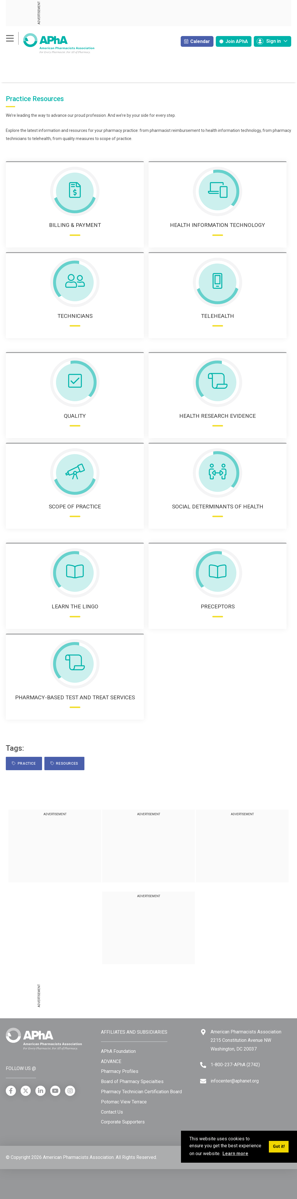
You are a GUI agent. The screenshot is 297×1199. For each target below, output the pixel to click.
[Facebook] (11, 1091)
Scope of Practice (75, 506)
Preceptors (218, 606)
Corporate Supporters (123, 1122)
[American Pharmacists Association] (50, 43)
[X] (26, 1091)
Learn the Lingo (75, 606)
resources (64, 763)
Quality (75, 416)
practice (24, 763)
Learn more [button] (235, 1153)
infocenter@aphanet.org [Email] (235, 1081)
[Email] (203, 1081)
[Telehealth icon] (217, 282)
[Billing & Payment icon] (75, 191)
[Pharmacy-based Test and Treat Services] (75, 664)
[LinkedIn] (40, 1091)
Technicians (75, 316)
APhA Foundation (118, 1051)
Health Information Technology (217, 225)
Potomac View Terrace (124, 1102)
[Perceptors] (217, 573)
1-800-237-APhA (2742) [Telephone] (235, 1064)
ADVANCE (111, 1061)
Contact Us (112, 1112)
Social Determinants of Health (217, 506)
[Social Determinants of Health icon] (217, 473)
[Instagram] (70, 1091)
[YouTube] (55, 1091)
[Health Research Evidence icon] (217, 382)
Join (233, 41)
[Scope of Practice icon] (75, 473)
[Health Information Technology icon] (217, 191)
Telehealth (217, 316)
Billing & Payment (75, 225)
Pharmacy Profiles (119, 1071)
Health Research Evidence (217, 416)
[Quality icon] (75, 382)
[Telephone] (203, 1065)
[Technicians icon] (75, 282)
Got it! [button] (279, 1146)
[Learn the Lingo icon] (75, 573)
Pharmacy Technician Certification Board (141, 1091)
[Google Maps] (203, 1032)
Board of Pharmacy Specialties (132, 1081)
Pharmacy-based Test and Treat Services (75, 697)
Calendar (197, 41)
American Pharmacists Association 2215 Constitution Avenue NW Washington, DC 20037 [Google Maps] (246, 1040)
